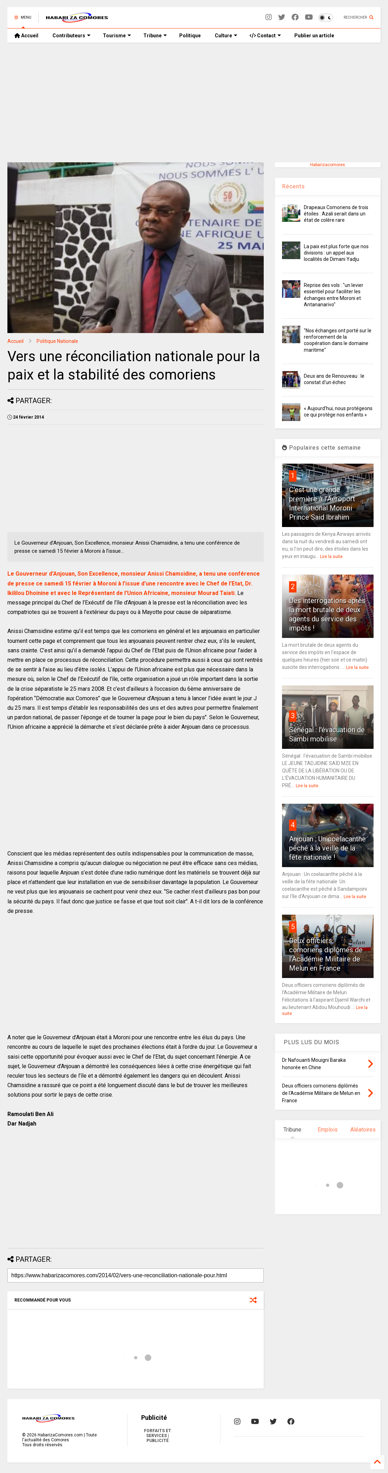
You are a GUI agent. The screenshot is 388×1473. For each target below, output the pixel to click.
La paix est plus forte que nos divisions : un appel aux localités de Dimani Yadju (336, 253)
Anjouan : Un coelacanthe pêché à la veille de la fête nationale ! (327, 848)
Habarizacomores (327, 164)
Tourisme (117, 35)
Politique (190, 35)
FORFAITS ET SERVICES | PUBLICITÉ (157, 1435)
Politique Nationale (57, 341)
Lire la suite (331, 556)
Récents (293, 186)
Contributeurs (71, 35)
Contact (265, 35)
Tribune (155, 35)
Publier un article (313, 35)
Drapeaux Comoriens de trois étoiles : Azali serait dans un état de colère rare (336, 214)
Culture (226, 35)
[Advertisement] (194, 102)
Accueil (26, 35)
